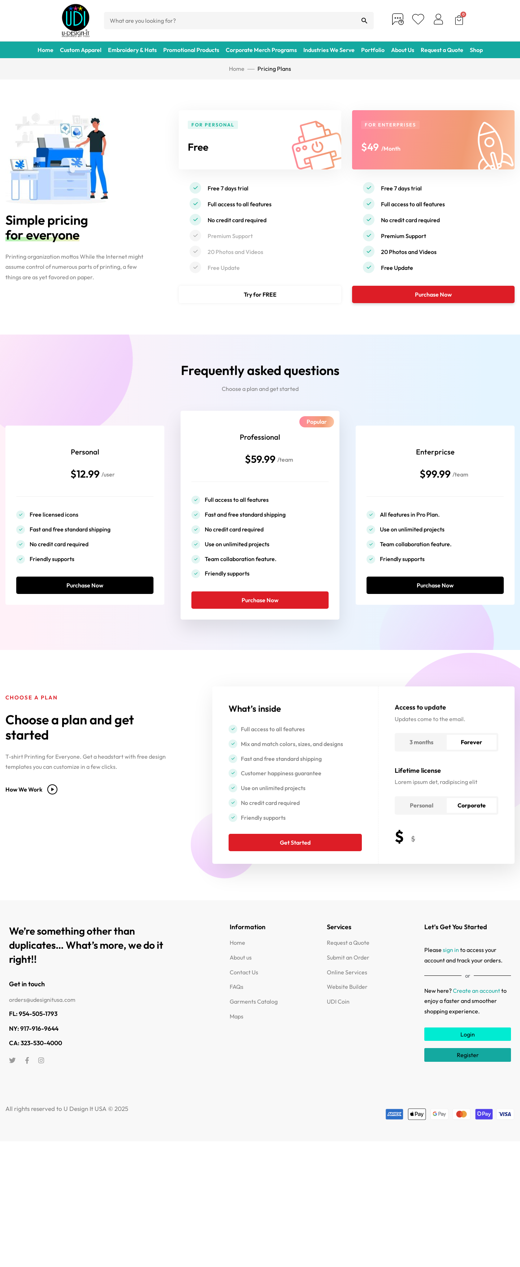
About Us (402, 49)
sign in (451, 961)
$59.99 (260, 462)
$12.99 (85, 477)
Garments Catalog (254, 1013)
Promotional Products (191, 49)
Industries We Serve (329, 49)
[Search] (364, 20)
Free (201, 146)
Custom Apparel (80, 49)
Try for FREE (260, 294)
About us (241, 969)
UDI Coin (338, 1013)
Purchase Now (433, 294)
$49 (372, 146)
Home (45, 49)
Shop (476, 49)
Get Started (295, 854)
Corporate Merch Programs (261, 49)
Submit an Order (348, 969)
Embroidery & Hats (132, 49)
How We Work (31, 801)
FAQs (236, 999)
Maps (236, 1028)
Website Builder (347, 999)
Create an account (476, 1002)
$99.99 (435, 477)
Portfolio (373, 49)
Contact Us (244, 984)
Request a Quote (442, 49)
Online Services (347, 984)
